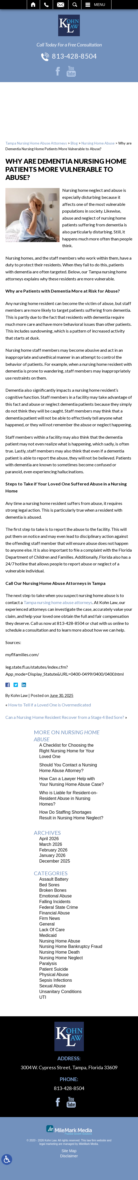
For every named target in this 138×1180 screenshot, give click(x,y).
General (47, 924)
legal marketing (49, 1143)
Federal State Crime (58, 907)
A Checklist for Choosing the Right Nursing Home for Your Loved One (66, 751)
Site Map (68, 1151)
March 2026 (50, 844)
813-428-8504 (74, 56)
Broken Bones (53, 890)
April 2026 (49, 838)
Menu (99, 4)
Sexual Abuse (52, 986)
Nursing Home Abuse (97, 143)
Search (74, 4)
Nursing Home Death (59, 952)
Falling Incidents (55, 901)
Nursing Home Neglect (61, 958)
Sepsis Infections (55, 980)
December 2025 (54, 861)
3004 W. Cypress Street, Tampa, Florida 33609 (69, 1067)
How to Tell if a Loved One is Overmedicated (49, 704)
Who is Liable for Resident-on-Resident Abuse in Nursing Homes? (68, 798)
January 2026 (52, 855)
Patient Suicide (53, 969)
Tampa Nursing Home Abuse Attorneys (36, 143)
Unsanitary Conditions (60, 991)
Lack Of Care (52, 929)
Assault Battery (53, 879)
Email (60, 4)
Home (33, 4)
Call (46, 4)
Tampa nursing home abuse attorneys (58, 602)
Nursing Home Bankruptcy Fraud (70, 946)
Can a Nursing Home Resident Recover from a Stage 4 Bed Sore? (64, 717)
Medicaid (48, 935)
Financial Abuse (54, 913)
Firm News (49, 918)
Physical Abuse (54, 974)
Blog (74, 143)
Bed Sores (49, 885)
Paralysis (48, 963)
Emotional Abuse (55, 896)
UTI (42, 997)
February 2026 (53, 850)
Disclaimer (69, 1156)
